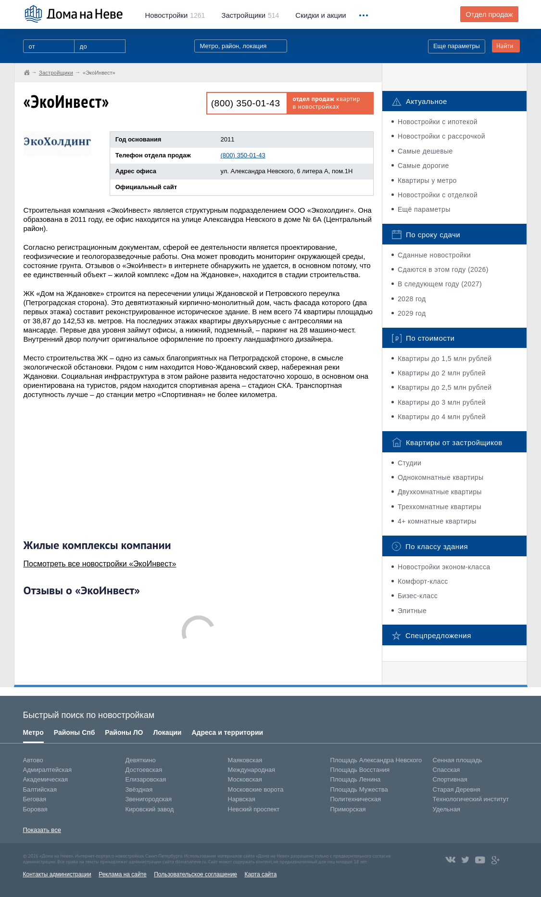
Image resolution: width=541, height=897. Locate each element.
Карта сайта (260, 874)
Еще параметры (456, 46)
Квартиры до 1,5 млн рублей (445, 358)
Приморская (348, 809)
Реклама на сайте (123, 874)
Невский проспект (254, 809)
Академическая (45, 779)
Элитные (412, 611)
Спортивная (450, 779)
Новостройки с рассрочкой (441, 136)
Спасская (446, 769)
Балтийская (40, 789)
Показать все (42, 829)
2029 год (412, 313)
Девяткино (141, 760)
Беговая (34, 799)
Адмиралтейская (47, 769)
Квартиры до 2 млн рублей (442, 373)
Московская (245, 779)
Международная (251, 769)
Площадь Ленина (355, 779)
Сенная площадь (457, 760)
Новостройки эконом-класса (444, 567)
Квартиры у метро (427, 180)
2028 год (412, 299)
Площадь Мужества (359, 789)
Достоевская (144, 769)
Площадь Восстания (360, 769)
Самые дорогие (423, 165)
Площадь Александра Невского (376, 760)
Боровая (35, 809)
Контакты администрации (57, 874)
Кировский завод (150, 809)
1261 (175, 15)
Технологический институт (471, 799)
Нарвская (241, 799)
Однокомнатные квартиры (441, 477)
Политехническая (355, 799)
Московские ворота (256, 789)
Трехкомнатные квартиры (439, 507)
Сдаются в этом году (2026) (443, 269)
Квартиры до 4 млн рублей (442, 417)
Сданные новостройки (434, 255)
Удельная (446, 809)
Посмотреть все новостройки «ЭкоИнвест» (100, 564)
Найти (505, 46)
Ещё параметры (424, 209)
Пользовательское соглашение (195, 874)
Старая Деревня (456, 789)
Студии (409, 463)
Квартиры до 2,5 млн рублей (445, 387)
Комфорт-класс (423, 581)
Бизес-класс (418, 596)
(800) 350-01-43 (245, 103)
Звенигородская (149, 799)
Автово (33, 760)
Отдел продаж (489, 14)
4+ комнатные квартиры (437, 521)
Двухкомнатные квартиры (440, 492)
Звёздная (139, 789)
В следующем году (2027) (440, 284)
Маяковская (245, 760)
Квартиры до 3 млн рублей (442, 402)
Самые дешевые (425, 151)
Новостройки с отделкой (438, 195)
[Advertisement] (96, 469)
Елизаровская (146, 779)
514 (250, 15)
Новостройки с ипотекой (438, 122)
